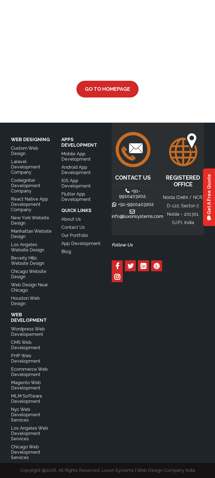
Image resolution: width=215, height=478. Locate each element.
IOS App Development (76, 183)
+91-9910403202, (132, 193)
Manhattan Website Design (31, 234)
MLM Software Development (26, 398)
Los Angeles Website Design (27, 247)
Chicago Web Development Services (25, 452)
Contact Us (73, 227)
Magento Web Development (26, 385)
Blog (66, 251)
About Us (71, 219)
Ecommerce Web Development (29, 372)
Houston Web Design (25, 301)
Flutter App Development (76, 196)
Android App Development (76, 170)
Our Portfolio (74, 235)
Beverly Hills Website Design (27, 260)
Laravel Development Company (25, 167)
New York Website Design (30, 220)
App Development (81, 243)
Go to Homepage (107, 89)
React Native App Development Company (29, 204)
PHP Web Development (25, 358)
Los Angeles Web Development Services (29, 433)
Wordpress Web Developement (28, 331)
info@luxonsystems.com (137, 216)
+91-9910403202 (136, 204)
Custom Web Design (24, 151)
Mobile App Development (76, 156)
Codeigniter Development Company (25, 186)
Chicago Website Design (28, 274)
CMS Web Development (25, 345)
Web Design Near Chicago (29, 287)
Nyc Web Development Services (25, 415)
